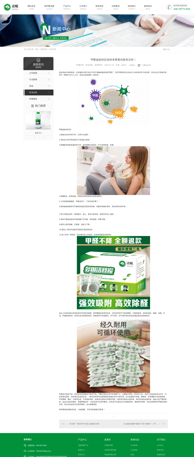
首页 (36, 49)
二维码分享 (146, 65)
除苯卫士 (38, 133)
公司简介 (160, 445)
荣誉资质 (160, 450)
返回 (166, 49)
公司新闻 (134, 445)
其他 (132, 455)
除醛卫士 (81, 450)
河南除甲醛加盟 (110, 450)
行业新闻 (134, 450)
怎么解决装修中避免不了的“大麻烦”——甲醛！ (141, 424)
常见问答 (52, 49)
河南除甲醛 (108, 445)
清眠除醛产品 (83, 445)
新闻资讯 (43, 49)
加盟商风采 (161, 455)
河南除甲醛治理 (110, 455)
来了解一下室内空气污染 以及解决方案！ (85, 424)
